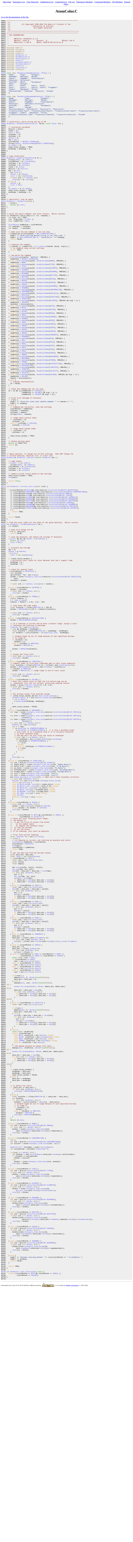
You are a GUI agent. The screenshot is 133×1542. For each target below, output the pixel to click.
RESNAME (53, 322)
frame (47, 796)
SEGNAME (53, 339)
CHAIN (52, 335)
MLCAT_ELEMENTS (69, 593)
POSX (52, 406)
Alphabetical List (46, 2)
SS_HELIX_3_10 (23, 939)
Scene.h (19, 69)
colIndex (25, 192)
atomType (22, 870)
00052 (3, 112)
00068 (3, 144)
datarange (21, 838)
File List (71, 2)
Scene (54, 144)
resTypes (35, 1459)
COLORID (53, 357)
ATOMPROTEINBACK (37, 870)
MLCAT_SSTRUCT (71, 606)
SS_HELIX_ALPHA (23, 937)
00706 (3, 1522)
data (19, 1024)
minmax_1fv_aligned (22, 1180)
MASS (52, 372)
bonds (35, 881)
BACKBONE (53, 424)
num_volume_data (46, 831)
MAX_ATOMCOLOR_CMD (45, 276)
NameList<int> (16, 1373)
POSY (52, 411)
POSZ (52, 415)
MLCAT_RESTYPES (69, 597)
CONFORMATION (55, 344)
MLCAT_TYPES (65, 591)
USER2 (52, 385)
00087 (3, 185)
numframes (64, 794)
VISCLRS (32, 504)
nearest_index (31, 818)
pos (40, 1028)
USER (52, 380)
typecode (40, 1375)
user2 (38, 1154)
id (34, 686)
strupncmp (16, 305)
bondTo (45, 883)
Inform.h (19, 75)
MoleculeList (32, 144)
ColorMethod (13, 266)
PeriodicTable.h (23, 73)
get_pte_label (22, 1425)
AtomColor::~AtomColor (16, 237)
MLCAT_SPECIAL (70, 604)
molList (24, 198)
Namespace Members (84, 2)
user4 (38, 1162)
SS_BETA (20, 944)
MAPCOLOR (22, 727)
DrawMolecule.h (22, 64)
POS (51, 402)
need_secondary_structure (26, 929)
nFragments (40, 1121)
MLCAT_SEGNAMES (69, 601)
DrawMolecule (31, 625)
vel (40, 1201)
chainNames (26, 1477)
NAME (52, 309)
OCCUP (52, 367)
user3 (38, 1158)
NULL (18, 155)
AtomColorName (24, 84)
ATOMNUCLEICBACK (37, 872)
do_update (12, 170)
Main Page (7, 2)
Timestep (14, 749)
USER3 (52, 389)
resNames (25, 1442)
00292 (3, 625)
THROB (52, 428)
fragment (72, 1126)
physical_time (51, 755)
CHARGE (52, 376)
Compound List (61, 2)
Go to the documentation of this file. (15, 17)
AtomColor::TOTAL (38, 84)
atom (31, 866)
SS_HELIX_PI (22, 942)
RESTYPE (53, 326)
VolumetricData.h (23, 71)
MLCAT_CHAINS (66, 599)
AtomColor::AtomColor (16, 144)
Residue (15, 933)
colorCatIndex (55, 584)
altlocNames (46, 1373)
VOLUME (52, 445)
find (10, 569)
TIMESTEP (53, 437)
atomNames (26, 1353)
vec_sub (15, 1039)
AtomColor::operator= (26, 545)
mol (18, 201)
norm (44, 1041)
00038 (3, 84)
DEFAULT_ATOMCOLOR (31, 166)
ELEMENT (53, 318)
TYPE (52, 313)
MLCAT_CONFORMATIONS (76, 586)
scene (21, 196)
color (10, 155)
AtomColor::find (17, 625)
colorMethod (29, 190)
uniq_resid (54, 933)
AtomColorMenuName (26, 112)
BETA (52, 363)
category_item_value (34, 688)
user (37, 1149)
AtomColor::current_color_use (23, 580)
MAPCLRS (37, 725)
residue (32, 933)
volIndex (25, 194)
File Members (117, 2)
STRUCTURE (54, 352)
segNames (25, 1494)
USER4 (52, 393)
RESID (52, 331)
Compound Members (102, 2)
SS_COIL (20, 950)
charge (45, 1245)
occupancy (45, 1240)
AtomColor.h (21, 62)
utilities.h (21, 77)
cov (18, 1037)
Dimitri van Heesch (72, 1537)
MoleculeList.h (22, 66)
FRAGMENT (53, 398)
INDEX (52, 419)
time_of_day (19, 716)
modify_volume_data (44, 833)
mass (42, 1243)
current (32, 749)
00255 (3, 545)
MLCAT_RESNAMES (69, 595)
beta (42, 1238)
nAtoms (11, 162)
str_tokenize (40, 292)
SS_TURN (20, 948)
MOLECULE (53, 348)
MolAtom (15, 866)
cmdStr (18, 168)
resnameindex (83, 1459)
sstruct (26, 935)
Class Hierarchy (32, 2)
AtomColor (30, 185)
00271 (3, 580)
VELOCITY (53, 441)
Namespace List (19, 2)
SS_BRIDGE (21, 946)
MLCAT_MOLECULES (69, 584)
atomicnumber (48, 1425)
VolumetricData (18, 833)
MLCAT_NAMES (65, 588)
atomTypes (26, 1407)
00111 (3, 237)
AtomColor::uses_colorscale (22, 1522)
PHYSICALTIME (55, 432)
